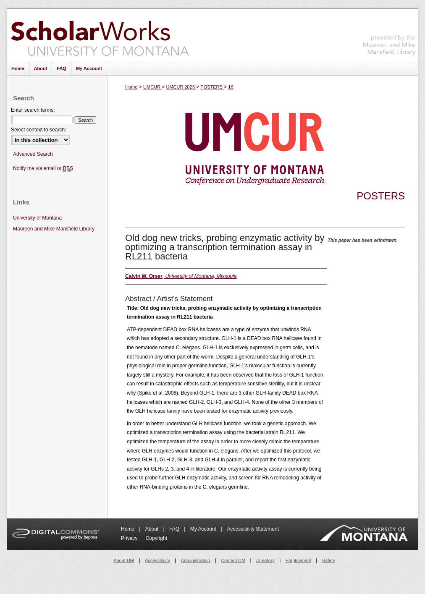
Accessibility (157, 560)
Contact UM (233, 560)
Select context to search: (38, 130)
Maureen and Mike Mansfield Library (389, 33)
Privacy (130, 538)
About (152, 529)
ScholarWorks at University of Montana (99, 35)
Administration (195, 560)
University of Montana (37, 218)
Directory (265, 560)
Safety (328, 560)
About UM (123, 560)
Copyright (156, 538)
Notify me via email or (43, 168)
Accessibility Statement (253, 529)
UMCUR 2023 (181, 86)
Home (131, 86)
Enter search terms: (33, 110)
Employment (298, 560)
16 (230, 86)
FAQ (175, 529)
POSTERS (212, 86)
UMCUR (152, 86)
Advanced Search (33, 154)
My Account (204, 529)
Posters (381, 195)
